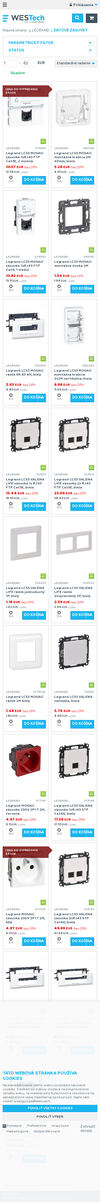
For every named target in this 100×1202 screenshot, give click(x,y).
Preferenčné (36, 1126)
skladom (17, 73)
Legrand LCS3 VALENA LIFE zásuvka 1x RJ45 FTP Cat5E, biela (25, 483)
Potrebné (14, 1126)
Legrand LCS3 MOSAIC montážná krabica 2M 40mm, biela (73, 157)
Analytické (60, 1126)
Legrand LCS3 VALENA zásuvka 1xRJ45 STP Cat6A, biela (73, 809)
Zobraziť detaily (87, 1129)
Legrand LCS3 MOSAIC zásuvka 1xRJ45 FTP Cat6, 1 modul (25, 266)
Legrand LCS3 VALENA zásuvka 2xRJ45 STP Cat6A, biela (73, 918)
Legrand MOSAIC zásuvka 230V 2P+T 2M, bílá (25, 918)
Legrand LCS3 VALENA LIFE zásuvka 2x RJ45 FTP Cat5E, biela (73, 483)
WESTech (30, 19)
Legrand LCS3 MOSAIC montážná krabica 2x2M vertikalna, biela (73, 374)
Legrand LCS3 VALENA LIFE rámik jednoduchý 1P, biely (25, 592)
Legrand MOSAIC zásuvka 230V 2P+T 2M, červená (25, 809)
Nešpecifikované (47, 1131)
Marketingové (17, 1131)
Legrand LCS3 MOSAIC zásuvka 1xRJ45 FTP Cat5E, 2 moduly (25, 157)
